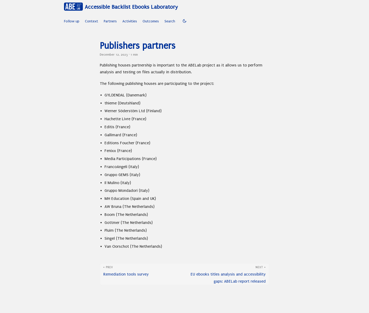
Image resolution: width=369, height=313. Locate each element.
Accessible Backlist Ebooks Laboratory (121, 6)
